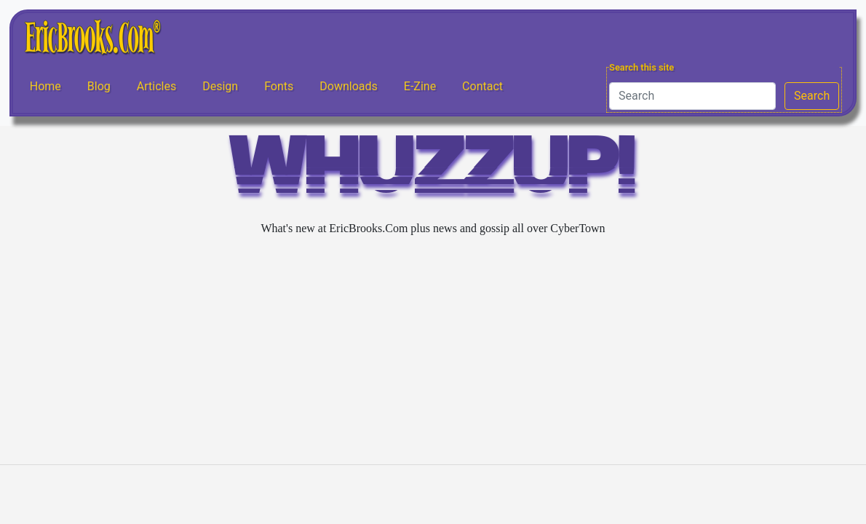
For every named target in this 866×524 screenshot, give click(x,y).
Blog (99, 86)
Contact (482, 86)
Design (220, 86)
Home (45, 86)
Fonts (278, 86)
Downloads (348, 86)
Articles (156, 86)
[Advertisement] (433, 351)
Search (812, 96)
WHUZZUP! (433, 172)
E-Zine (420, 86)
